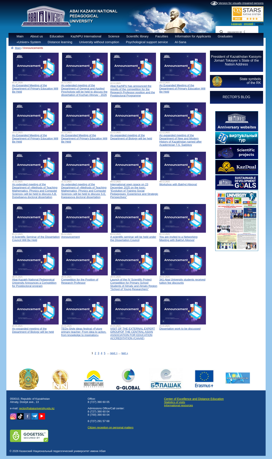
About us (36, 36)
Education (57, 36)
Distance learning (60, 42)
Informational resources (178, 405)
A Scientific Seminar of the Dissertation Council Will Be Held (36, 238)
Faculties (161, 36)
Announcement (70, 236)
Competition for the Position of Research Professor (79, 281)
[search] (236, 32)
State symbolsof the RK (250, 81)
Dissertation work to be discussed (180, 328)
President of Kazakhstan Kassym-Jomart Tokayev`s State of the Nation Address (236, 60)
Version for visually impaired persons (237, 3)
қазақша (236, 23)
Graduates (225, 36)
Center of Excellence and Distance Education (194, 399)
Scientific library (137, 36)
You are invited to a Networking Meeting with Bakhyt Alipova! (178, 238)
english (259, 23)
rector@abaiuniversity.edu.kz (37, 408)
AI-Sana (180, 42)
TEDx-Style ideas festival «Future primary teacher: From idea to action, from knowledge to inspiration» (83, 332)
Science (113, 36)
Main (20, 36)
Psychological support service (147, 42)
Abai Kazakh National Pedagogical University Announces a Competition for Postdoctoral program (34, 283)
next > (114, 353)
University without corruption (99, 42)
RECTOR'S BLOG (236, 97)
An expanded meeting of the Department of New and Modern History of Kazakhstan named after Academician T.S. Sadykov (180, 140)
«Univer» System (29, 42)
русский (248, 23)
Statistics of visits (174, 402)
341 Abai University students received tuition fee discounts (182, 281)
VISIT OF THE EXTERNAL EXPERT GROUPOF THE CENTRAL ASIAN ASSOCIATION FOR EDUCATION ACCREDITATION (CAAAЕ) (132, 333)
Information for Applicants (193, 36)
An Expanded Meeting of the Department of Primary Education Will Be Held (35, 88)
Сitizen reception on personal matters (110, 427)
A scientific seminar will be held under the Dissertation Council (133, 238)
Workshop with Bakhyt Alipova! (178, 184)
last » (124, 353)
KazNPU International (86, 36)
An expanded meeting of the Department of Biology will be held (131, 137)
